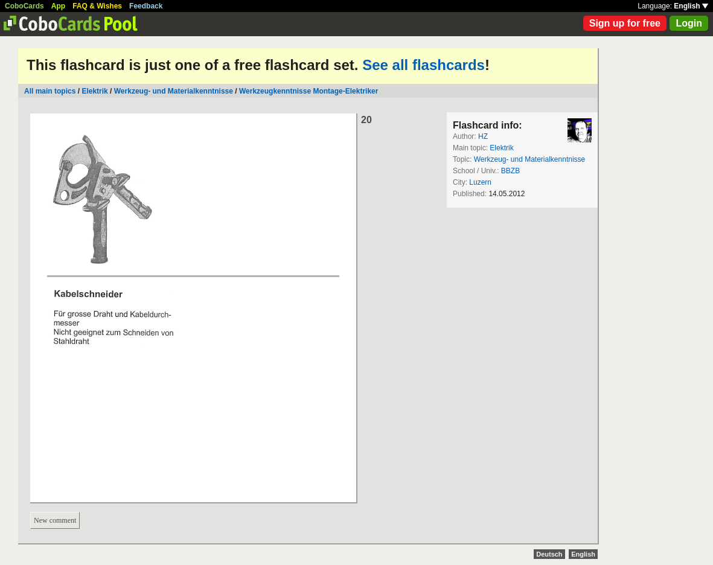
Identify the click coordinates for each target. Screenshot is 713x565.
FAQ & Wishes (97, 6)
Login (689, 23)
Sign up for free (624, 23)
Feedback (145, 6)
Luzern (480, 182)
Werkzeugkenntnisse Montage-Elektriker (309, 91)
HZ (483, 136)
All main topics (49, 91)
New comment (55, 520)
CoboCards (24, 6)
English (691, 6)
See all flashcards (423, 65)
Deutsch (549, 554)
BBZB (510, 171)
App (58, 6)
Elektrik (94, 91)
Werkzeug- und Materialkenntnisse (173, 91)
